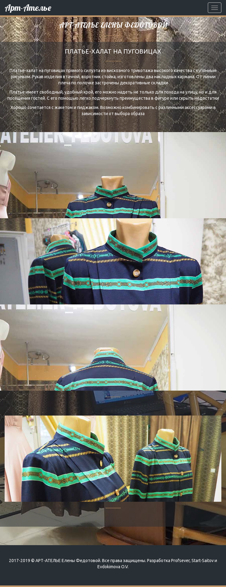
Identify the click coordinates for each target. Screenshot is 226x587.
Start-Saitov (202, 560)
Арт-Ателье (28, 7)
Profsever (180, 560)
